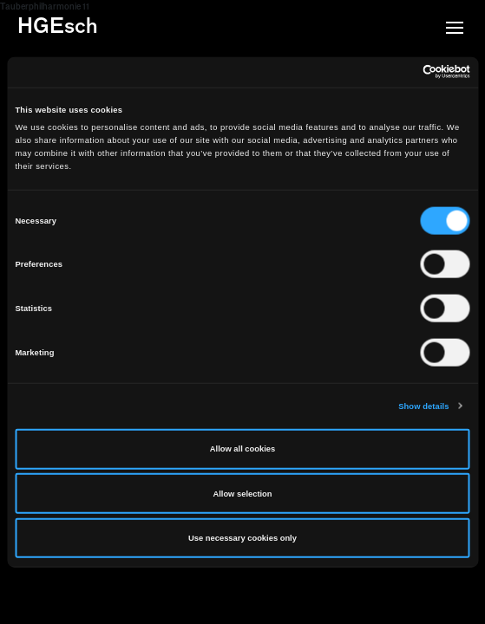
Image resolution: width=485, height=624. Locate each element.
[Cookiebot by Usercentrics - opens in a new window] (394, 72)
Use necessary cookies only (242, 538)
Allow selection (242, 493)
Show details (423, 405)
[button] (454, 29)
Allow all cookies (242, 449)
